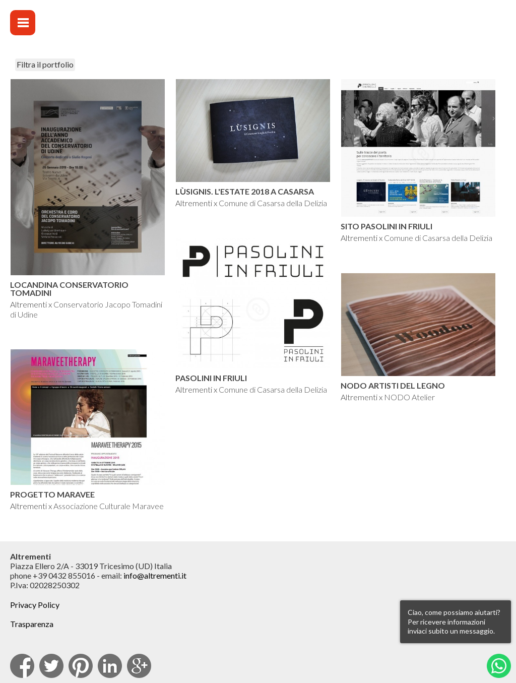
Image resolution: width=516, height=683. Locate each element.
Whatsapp (499, 666)
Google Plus (139, 666)
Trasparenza (31, 624)
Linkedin (110, 666)
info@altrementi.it (154, 575)
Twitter (51, 666)
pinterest (81, 666)
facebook (22, 666)
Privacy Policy (34, 604)
